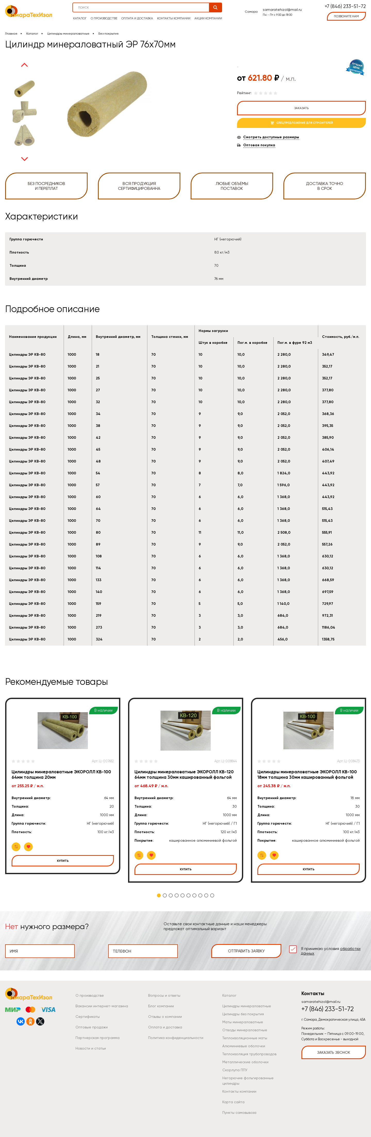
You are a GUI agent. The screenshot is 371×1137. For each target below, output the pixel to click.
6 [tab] (188, 895)
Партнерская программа (97, 1038)
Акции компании (208, 18)
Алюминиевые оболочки (243, 1046)
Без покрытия (108, 33)
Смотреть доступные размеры (271, 137)
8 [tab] (200, 895)
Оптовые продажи (91, 1027)
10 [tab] (212, 895)
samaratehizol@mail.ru (282, 9)
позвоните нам (346, 16)
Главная (11, 33)
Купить (63, 861)
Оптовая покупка (259, 145)
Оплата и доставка (137, 18)
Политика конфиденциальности (175, 1038)
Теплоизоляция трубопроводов (249, 1054)
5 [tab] (182, 895)
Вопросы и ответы (164, 995)
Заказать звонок (333, 1052)
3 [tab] (171, 895)
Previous (24, 64)
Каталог (80, 18)
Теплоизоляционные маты (244, 1038)
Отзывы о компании (165, 1016)
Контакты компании (173, 18)
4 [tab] (177, 895)
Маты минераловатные (242, 1022)
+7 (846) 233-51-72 (345, 6)
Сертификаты (87, 1016)
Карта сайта (233, 1102)
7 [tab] (194, 895)
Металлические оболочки (245, 1062)
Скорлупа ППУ (234, 1070)
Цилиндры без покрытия (243, 1014)
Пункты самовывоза (239, 1112)
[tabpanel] (62, 786)
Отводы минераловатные (244, 1030)
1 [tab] (159, 895)
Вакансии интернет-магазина (101, 1006)
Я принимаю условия (330, 951)
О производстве (104, 18)
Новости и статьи (90, 1048)
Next (24, 159)
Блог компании (161, 1006)
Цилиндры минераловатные (68, 33)
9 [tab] (206, 895)
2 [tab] (165, 895)
